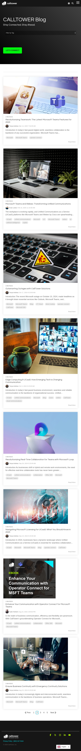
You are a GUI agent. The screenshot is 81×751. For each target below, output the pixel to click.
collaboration (38, 474)
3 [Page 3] (40, 712)
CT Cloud (39, 304)
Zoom (51, 397)
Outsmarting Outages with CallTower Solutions (28, 288)
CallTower (10, 307)
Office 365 (48, 474)
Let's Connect (12, 50)
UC (44, 219)
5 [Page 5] (47, 712)
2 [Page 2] (37, 712)
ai (70, 219)
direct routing (50, 304)
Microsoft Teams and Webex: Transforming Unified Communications (38, 203)
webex (65, 219)
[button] (77, 2)
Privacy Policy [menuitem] (7, 740)
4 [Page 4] (43, 712)
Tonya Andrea (13, 126)
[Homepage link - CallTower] (11, 737)
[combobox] (63, 747)
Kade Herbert (13, 611)
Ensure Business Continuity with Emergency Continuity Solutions (36, 686)
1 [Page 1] (33, 712)
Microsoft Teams (21, 137)
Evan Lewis (13, 207)
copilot (25, 222)
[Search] (72, 3)
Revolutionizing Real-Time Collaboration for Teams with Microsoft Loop (40, 459)
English (61, 747)
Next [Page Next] (53, 712)
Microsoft (10, 137)
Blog (31, 304)
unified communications (22, 219)
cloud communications (14, 400)
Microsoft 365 (21, 307)
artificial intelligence (13, 222)
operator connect (36, 137)
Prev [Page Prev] (28, 712)
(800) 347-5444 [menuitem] (18, 740)
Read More (71, 142)
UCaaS (9, 219)
